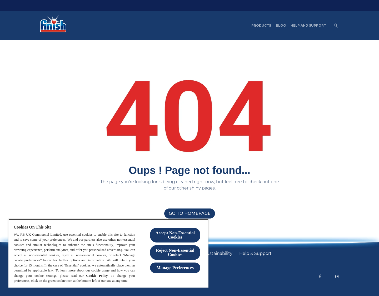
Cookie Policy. (97, 276)
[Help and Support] (308, 25)
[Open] (336, 25)
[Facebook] (320, 276)
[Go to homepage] (189, 213)
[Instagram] (337, 276)
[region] (108, 253)
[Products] (261, 25)
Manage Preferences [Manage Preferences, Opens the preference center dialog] (175, 267)
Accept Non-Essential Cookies (175, 235)
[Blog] (281, 25)
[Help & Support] (255, 253)
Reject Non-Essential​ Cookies (175, 252)
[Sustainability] (218, 253)
